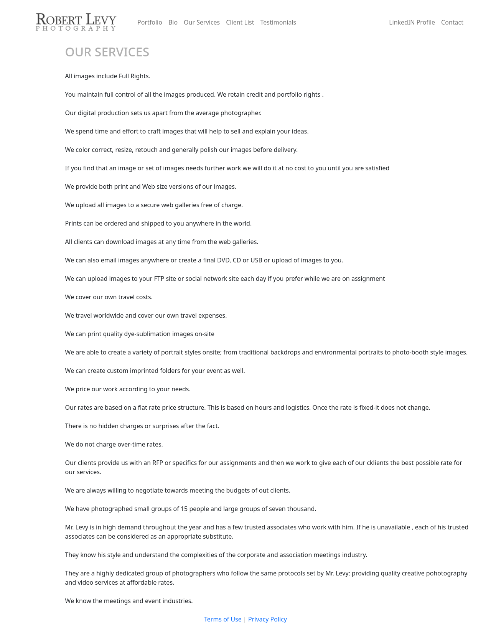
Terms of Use (223, 619)
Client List (240, 22)
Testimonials (278, 22)
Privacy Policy (267, 619)
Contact (452, 22)
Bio (173, 22)
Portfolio (149, 22)
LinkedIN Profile (412, 22)
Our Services (202, 22)
